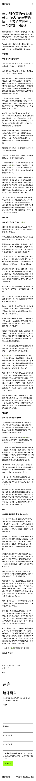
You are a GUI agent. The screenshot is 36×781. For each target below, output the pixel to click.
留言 (5, 705)
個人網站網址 (7, 744)
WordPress (26, 777)
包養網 (22, 222)
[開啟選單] (32, 4)
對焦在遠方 (6, 4)
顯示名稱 (6, 726)
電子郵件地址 (8, 735)
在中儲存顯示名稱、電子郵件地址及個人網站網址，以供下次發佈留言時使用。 (19, 755)
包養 (11, 165)
